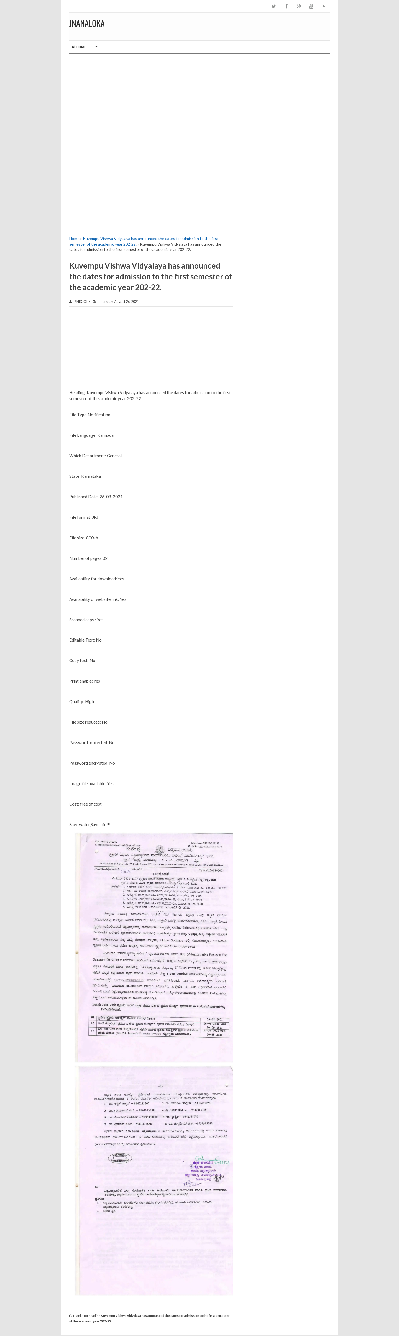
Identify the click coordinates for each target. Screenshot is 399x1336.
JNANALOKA (87, 23)
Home (79, 47)
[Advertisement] (151, 101)
